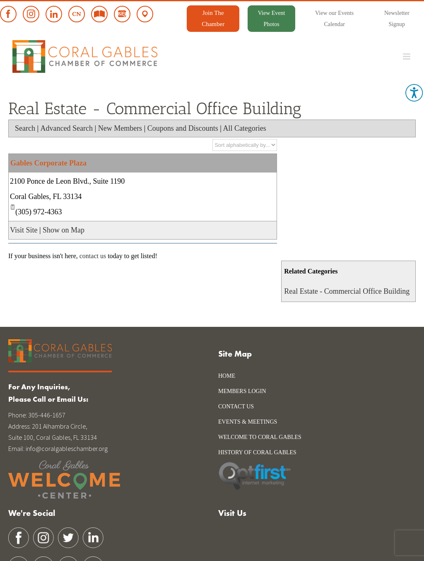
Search (25, 128)
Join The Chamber (213, 18)
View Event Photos (271, 18)
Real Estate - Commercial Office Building (347, 291)
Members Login (242, 391)
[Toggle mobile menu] (407, 56)
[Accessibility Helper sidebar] (414, 93)
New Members (120, 128)
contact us (93, 255)
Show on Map (63, 230)
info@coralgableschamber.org (67, 448)
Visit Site (23, 230)
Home (226, 376)
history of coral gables (257, 452)
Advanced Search (67, 128)
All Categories (244, 128)
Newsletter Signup (397, 18)
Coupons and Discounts (182, 128)
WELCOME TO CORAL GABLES (259, 437)
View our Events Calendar (334, 18)
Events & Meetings (247, 422)
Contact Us (236, 406)
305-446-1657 (46, 415)
